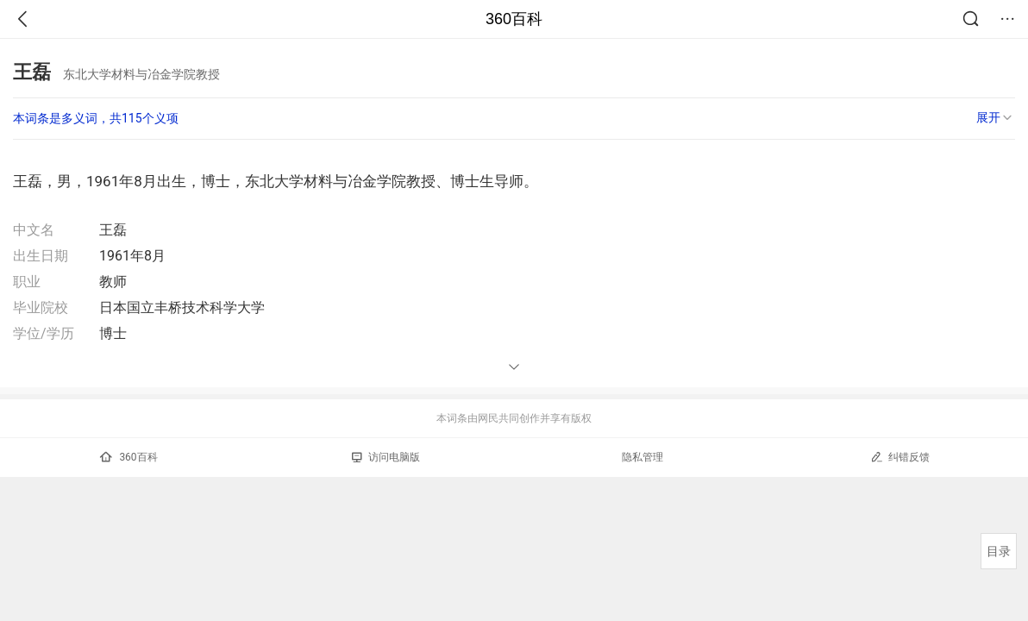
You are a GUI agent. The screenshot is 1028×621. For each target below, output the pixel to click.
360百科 (514, 19)
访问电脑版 (386, 457)
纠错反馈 (900, 456)
